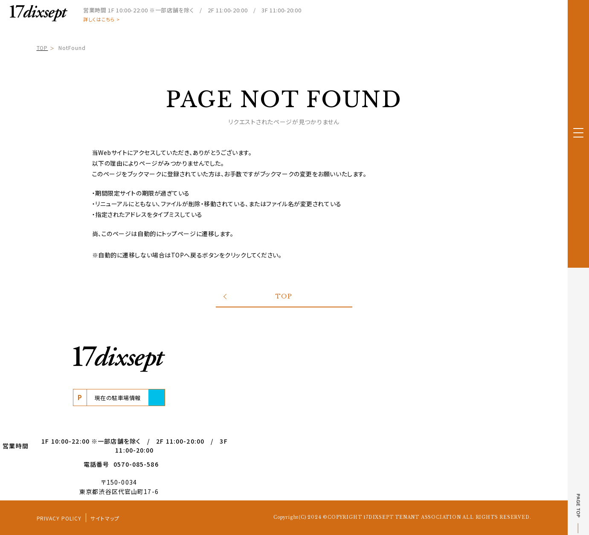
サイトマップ (104, 518)
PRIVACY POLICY (59, 518)
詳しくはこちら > (101, 19)
